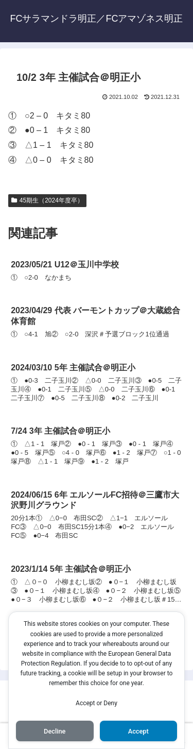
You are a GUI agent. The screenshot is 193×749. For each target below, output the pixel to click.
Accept (138, 731)
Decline (54, 731)
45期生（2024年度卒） (47, 200)
